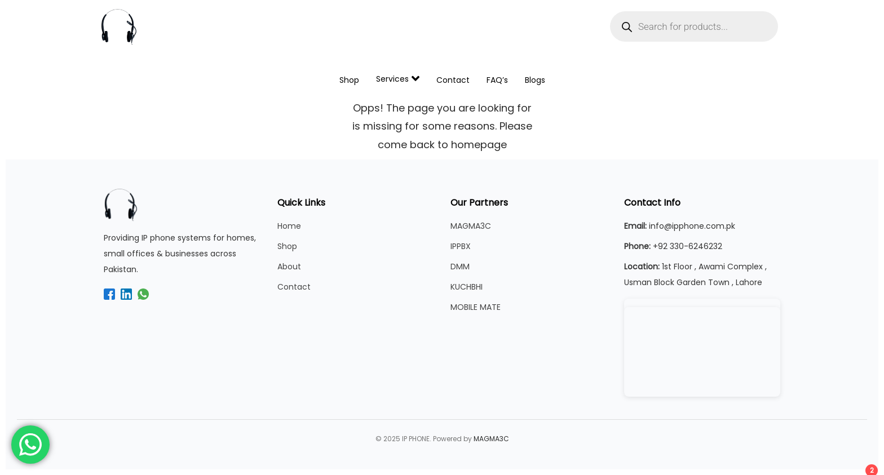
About (289, 266)
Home (289, 226)
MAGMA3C (470, 226)
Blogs (535, 80)
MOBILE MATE (475, 307)
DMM (460, 266)
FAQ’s (497, 80)
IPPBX (460, 246)
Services (397, 78)
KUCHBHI (466, 286)
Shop (349, 80)
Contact (453, 80)
